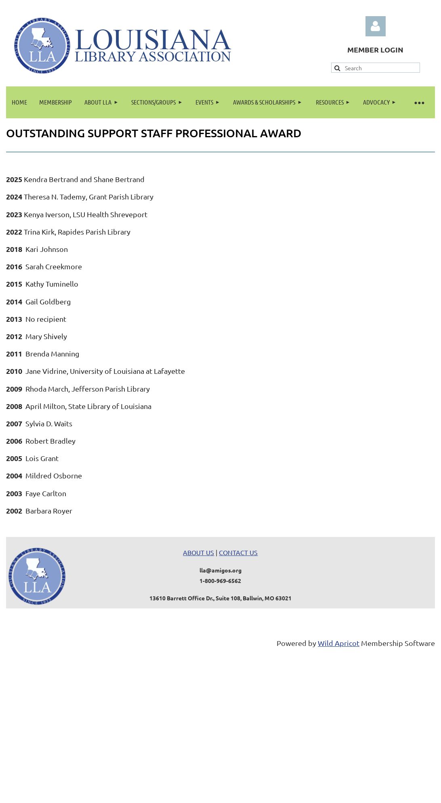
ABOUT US (198, 552)
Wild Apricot (338, 643)
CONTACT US (238, 552)
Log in (375, 26)
